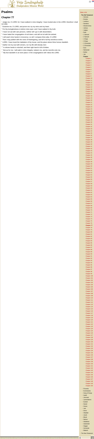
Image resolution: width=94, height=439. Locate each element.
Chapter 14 (89, 87)
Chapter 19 (89, 98)
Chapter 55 (89, 177)
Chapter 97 (89, 269)
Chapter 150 (89, 385)
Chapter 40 (89, 144)
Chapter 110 (89, 298)
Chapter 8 (88, 74)
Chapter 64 (89, 197)
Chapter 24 (89, 109)
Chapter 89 (89, 251)
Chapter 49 (89, 164)
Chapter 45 (89, 155)
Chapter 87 (89, 247)
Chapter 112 (89, 302)
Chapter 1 (88, 58)
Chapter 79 (89, 229)
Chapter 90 (89, 254)
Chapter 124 (89, 328)
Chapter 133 (89, 348)
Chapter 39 (89, 142)
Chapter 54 (89, 175)
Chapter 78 (89, 227)
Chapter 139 (89, 361)
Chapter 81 (89, 234)
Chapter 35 (89, 133)
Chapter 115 (89, 309)
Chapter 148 (89, 381)
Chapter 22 (89, 104)
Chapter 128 (89, 337)
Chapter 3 (88, 63)
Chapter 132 (89, 346)
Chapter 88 (89, 249)
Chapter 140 (89, 363)
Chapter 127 (89, 335)
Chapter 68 (89, 205)
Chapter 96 (89, 267)
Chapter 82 (89, 236)
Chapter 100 (89, 276)
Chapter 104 (89, 284)
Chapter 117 (89, 313)
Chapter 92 (89, 258)
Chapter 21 (89, 102)
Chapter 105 (89, 287)
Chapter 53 (89, 172)
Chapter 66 (89, 201)
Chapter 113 (89, 304)
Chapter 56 (89, 179)
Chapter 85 (89, 243)
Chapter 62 (89, 192)
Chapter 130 (89, 341)
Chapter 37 (89, 137)
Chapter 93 (89, 260)
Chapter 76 (89, 223)
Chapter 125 (89, 331)
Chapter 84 (89, 240)
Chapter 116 (89, 311)
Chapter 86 (89, 245)
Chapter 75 (89, 221)
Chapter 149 (89, 383)
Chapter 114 (89, 306)
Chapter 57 (89, 181)
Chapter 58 (89, 183)
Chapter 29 (89, 120)
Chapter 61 (89, 190)
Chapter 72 (89, 214)
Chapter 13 (89, 85)
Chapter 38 (89, 139)
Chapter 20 (89, 100)
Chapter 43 (89, 150)
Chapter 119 (89, 317)
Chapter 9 (88, 76)
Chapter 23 (89, 106)
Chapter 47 (89, 159)
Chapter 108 (89, 293)
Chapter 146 (89, 377)
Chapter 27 (89, 115)
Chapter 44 (89, 153)
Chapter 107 (89, 291)
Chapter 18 (89, 96)
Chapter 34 (89, 131)
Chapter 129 (89, 339)
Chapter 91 (89, 256)
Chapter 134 (89, 350)
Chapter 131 (89, 344)
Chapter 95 (89, 265)
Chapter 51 (89, 168)
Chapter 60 (89, 188)
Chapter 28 (89, 117)
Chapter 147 (89, 379)
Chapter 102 (89, 280)
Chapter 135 (89, 352)
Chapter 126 (89, 333)
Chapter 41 (89, 146)
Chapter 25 (89, 111)
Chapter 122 (89, 324)
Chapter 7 (88, 71)
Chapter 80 (89, 232)
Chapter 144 (89, 372)
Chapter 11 (89, 80)
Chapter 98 (89, 271)
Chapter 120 (89, 320)
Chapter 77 (89, 225)
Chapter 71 (89, 212)
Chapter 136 (89, 355)
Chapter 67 (89, 203)
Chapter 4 (88, 65)
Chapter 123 (89, 326)
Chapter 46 (89, 157)
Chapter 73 (89, 216)
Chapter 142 (89, 368)
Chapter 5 (88, 67)
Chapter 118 (89, 315)
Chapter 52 (89, 170)
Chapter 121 (89, 322)
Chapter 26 (89, 113)
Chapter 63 (89, 194)
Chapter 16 (89, 91)
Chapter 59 (89, 186)
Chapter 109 (89, 295)
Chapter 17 (89, 93)
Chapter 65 (89, 199)
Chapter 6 (88, 69)
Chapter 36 (89, 135)
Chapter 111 (89, 300)
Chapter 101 (89, 278)
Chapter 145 (89, 374)
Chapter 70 (89, 210)
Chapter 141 (89, 366)
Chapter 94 (89, 262)
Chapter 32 (89, 126)
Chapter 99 (89, 273)
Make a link (83, 12)
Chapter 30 (89, 122)
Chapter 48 (89, 161)
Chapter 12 (89, 82)
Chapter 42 (89, 148)
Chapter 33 (89, 128)
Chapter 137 (89, 357)
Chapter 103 (89, 282)
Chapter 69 (89, 208)
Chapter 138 (89, 359)
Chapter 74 (89, 219)
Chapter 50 (89, 166)
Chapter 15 (89, 89)
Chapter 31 (89, 124)
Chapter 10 (89, 78)
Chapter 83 (89, 238)
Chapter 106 (89, 289)
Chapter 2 (88, 60)
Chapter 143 (89, 370)
